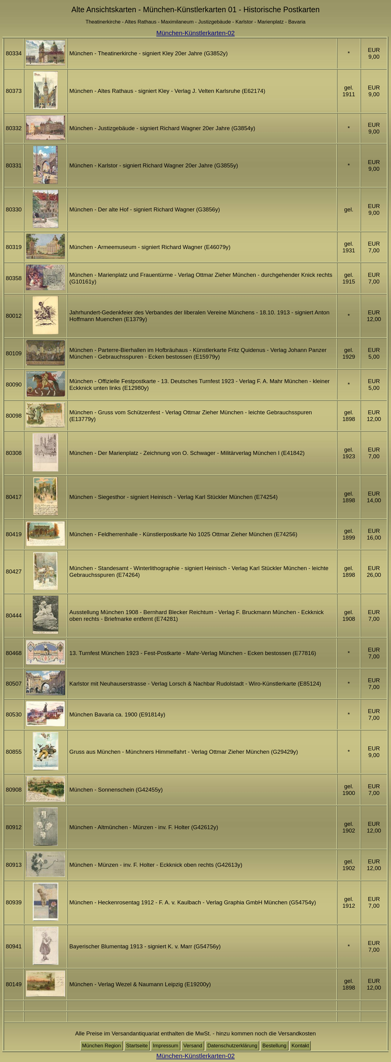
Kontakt (300, 1046)
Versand (192, 1046)
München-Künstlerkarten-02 (195, 32)
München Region (101, 1046)
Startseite (137, 1046)
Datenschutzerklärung (232, 1046)
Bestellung (274, 1046)
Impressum (165, 1046)
